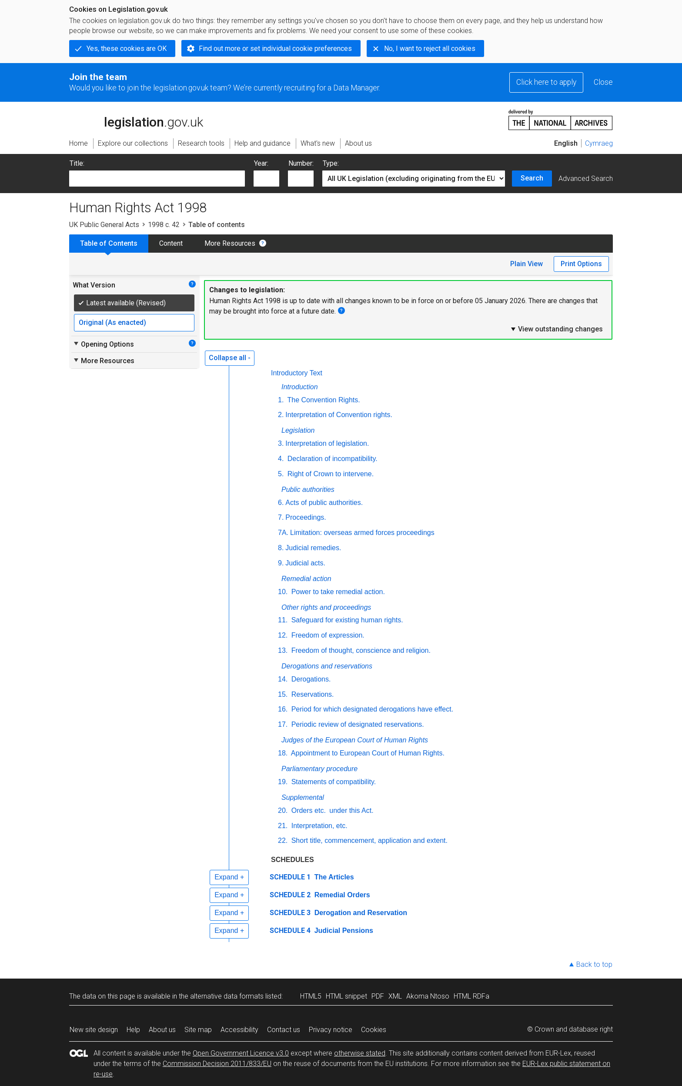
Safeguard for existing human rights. (346, 620)
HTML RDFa (471, 996)
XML (395, 996)
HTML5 (310, 996)
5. (281, 474)
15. (283, 694)
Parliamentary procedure (319, 768)
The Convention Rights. (322, 400)
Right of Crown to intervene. (329, 474)
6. (281, 502)
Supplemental (302, 797)
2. (281, 414)
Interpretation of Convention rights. (338, 414)
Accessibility (239, 1030)
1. (281, 400)
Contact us (283, 1030)
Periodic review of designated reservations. (356, 724)
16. (283, 709)
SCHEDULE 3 (290, 913)
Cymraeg (599, 143)
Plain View (526, 264)
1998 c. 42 (164, 225)
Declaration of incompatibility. (331, 458)
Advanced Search (585, 178)
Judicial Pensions (342, 930)
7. (281, 517)
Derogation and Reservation (359, 912)
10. (283, 591)
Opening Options (103, 344)
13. (283, 650)
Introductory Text (296, 373)
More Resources (229, 243)
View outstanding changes (556, 328)
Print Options (581, 264)
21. (283, 825)
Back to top (594, 964)
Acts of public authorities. (324, 502)
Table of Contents (108, 243)
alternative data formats (227, 996)
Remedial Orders (341, 895)
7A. (283, 532)
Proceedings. (305, 517)
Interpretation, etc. (318, 825)
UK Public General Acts (104, 225)
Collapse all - (230, 358)
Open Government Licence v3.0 (241, 1053)
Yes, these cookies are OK (127, 48)
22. (283, 840)
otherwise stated (359, 1053)
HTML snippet (346, 996)
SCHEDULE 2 (290, 895)
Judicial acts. (305, 563)
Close (603, 82)
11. (283, 620)
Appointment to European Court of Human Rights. (367, 753)
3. (281, 443)
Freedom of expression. (326, 635)
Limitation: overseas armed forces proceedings (362, 532)
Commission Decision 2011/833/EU (217, 1063)
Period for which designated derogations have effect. (371, 709)
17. (283, 724)
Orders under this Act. (331, 810)
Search (532, 178)
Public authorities (307, 489)
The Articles (333, 877)
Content (171, 243)
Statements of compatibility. (332, 781)
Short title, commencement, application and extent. (368, 840)
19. (283, 781)
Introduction (299, 387)
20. (283, 810)
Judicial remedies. (313, 547)
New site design (94, 1030)
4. (281, 458)
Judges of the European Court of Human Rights (354, 740)
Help (133, 1030)
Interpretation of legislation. (327, 443)
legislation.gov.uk (136, 119)
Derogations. (310, 679)
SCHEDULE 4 (290, 930)
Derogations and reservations (326, 666)
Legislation (298, 430)
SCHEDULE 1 (290, 877)
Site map (198, 1030)
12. (283, 635)
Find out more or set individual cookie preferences (275, 48)
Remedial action (306, 578)
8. (281, 547)
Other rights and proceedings (326, 607)
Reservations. (311, 694)
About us (162, 1030)
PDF (377, 996)
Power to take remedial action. (337, 591)
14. (283, 679)
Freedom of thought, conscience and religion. (360, 650)
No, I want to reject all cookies (429, 48)
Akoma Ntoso (427, 996)
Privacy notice (330, 1030)
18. (283, 753)
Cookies (373, 1030)
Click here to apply (546, 82)
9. (281, 563)
